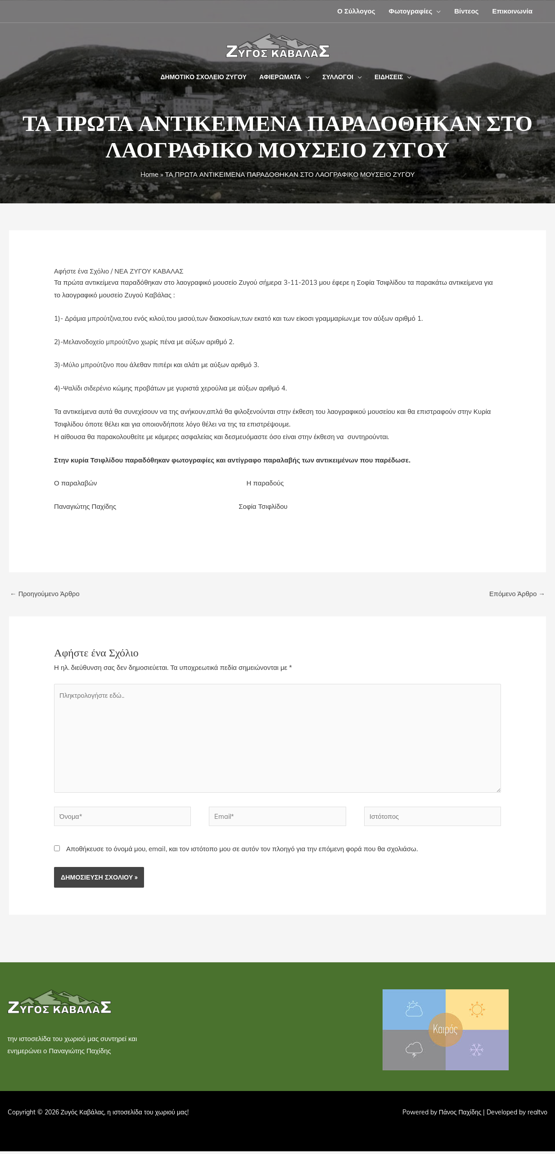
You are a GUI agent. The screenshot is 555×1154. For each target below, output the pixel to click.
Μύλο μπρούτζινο (89, 364)
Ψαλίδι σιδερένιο (87, 388)
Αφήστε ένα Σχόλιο (82, 271)
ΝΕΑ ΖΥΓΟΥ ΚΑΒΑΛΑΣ (151, 271)
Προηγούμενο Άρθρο (45, 593)
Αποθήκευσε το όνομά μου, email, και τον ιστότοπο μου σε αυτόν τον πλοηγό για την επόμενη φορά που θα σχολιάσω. (242, 851)
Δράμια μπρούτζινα (93, 318)
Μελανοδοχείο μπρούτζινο (102, 341)
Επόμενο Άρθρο (516, 593)
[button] (436, 11)
